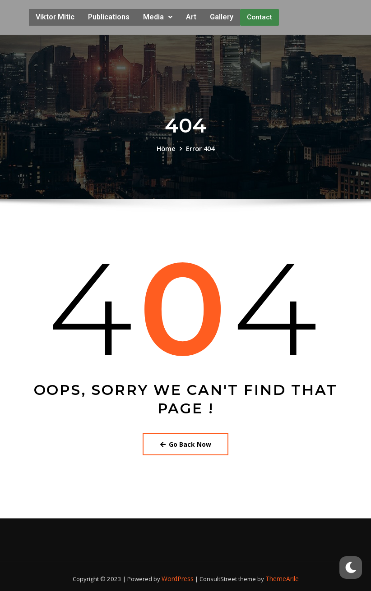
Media (157, 16)
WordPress (178, 575)
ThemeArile (281, 575)
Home (166, 146)
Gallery (221, 16)
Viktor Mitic (55, 16)
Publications (109, 16)
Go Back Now (185, 441)
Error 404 (200, 146)
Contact (259, 16)
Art (191, 16)
